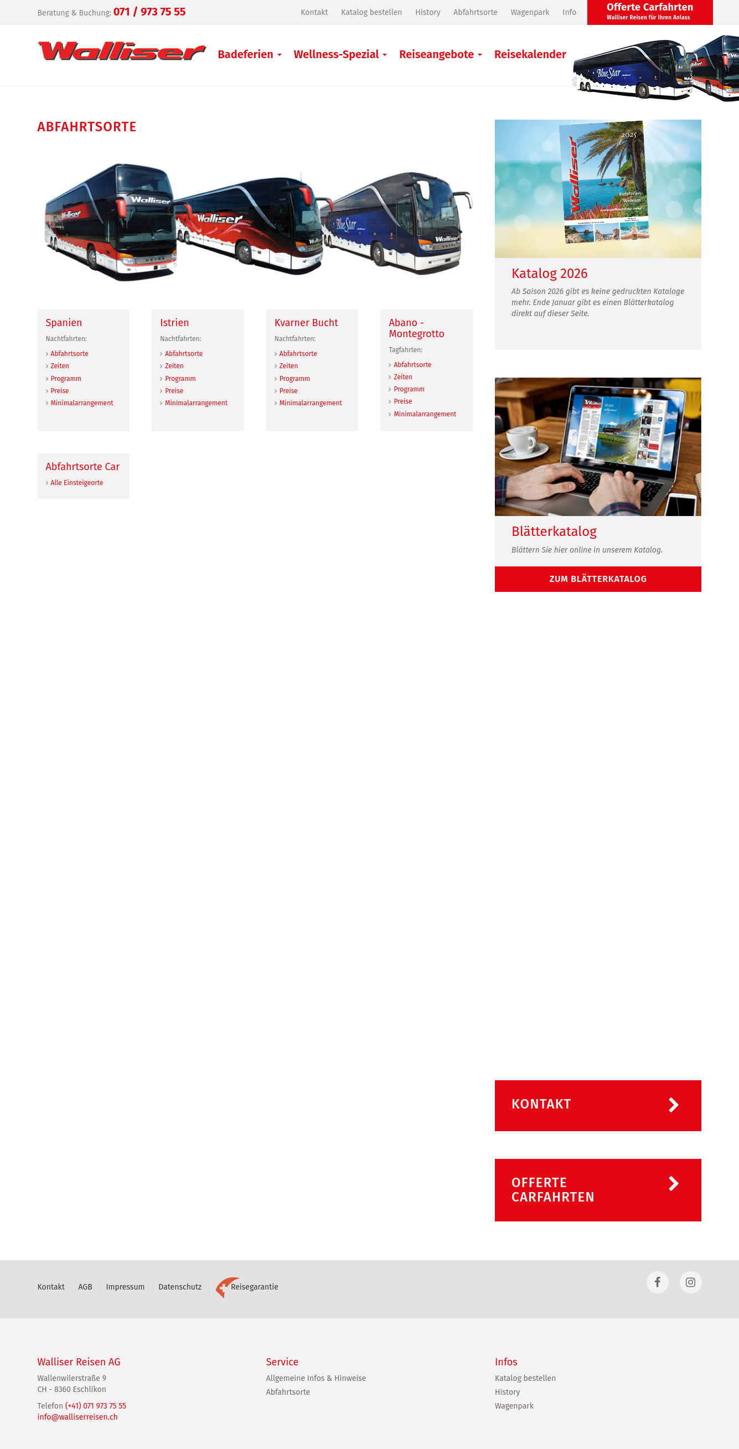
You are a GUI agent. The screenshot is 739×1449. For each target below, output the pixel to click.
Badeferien (250, 54)
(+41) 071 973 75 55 (95, 1406)
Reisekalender (530, 54)
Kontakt (314, 12)
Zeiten (60, 366)
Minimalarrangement (82, 403)
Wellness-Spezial (340, 54)
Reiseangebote (440, 54)
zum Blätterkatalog (598, 579)
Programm (66, 379)
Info (569, 12)
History (427, 12)
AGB (85, 1287)
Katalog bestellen (371, 12)
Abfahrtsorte (475, 12)
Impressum (125, 1287)
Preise (60, 391)
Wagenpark (530, 12)
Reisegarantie (246, 1287)
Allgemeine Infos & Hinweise (316, 1378)
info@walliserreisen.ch (78, 1417)
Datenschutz (179, 1287)
